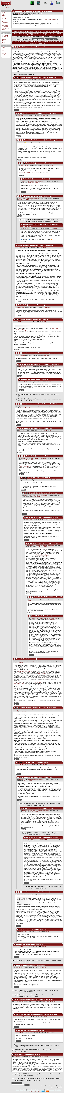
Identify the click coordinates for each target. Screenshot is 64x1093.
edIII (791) (19, 247)
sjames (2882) (20, 307)
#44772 (24, 407)
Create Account (6, 28)
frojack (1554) (19, 321)
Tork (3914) (25, 228)
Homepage (53, 142)
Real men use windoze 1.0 (28, 995)
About (3, 12)
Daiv (53, 1074)
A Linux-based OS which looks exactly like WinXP (31, 1078)
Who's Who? (5, 52)
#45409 (56, 599)
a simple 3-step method (49, 19)
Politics (3, 42)
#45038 (44, 946)
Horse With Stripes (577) (25, 366)
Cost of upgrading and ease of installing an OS (41, 220)
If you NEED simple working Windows (31, 1074)
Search (3, 19)
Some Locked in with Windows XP (26, 990)
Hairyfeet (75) (20, 406)
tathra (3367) (17, 49)
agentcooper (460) (20, 1016)
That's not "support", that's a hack (26, 1050)
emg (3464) (20, 764)
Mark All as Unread (51, 39)
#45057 (34, 496)
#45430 (49, 619)
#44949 (27, 459)
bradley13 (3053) (18, 1001)
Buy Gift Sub (5, 26)
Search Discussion (48, 35)
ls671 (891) (22, 142)
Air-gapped (21, 394)
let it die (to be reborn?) (28, 47)
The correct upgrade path (28, 999)
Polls (3, 21)
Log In (3, 29)
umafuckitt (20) (21, 355)
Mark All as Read (38, 39)
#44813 (44, 1001)
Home (17, 1090)
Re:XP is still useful (23, 965)
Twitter (3, 47)
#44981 (47, 931)
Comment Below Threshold (25, 74)
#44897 (29, 182)
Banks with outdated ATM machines (29, 172)
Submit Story (5, 24)
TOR (3, 56)
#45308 (49, 1032)
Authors (4, 18)
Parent (16, 109)
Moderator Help (17, 1083)
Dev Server (4, 54)
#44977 (44, 764)
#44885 (16, 711)
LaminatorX (20, 13)
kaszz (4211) (17, 1056)
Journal (39, 182)
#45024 (49, 480)
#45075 (53, 519)
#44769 (44, 247)
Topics (3, 17)
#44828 (46, 1016)
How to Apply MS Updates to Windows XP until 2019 (32, 11)
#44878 (50, 382)
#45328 (37, 841)
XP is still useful (24, 960)
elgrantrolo (48, 1049)
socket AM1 (38, 682)
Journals (4, 15)
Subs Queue (5, 25)
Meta (3, 40)
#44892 (20, 199)
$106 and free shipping (43, 555)
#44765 (46, 355)
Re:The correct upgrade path (32, 1014)
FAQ (3, 14)
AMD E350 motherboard (25, 671)
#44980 (45, 894)
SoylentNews (6, 4)
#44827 (46, 430)
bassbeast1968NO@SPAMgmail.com (34, 406)
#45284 (32, 811)
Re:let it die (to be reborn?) (31, 77)
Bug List (4, 53)
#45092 (41, 546)
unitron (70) (22, 430)
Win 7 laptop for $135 (26, 466)
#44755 (48, 142)
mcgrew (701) (25, 181)
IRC (2, 49)
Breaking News (5, 36)
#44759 (51, 165)
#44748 (42, 79)
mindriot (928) (19, 967)
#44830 (44, 967)
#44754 (45, 115)
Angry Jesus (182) (25, 165)
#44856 (52, 366)
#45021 (46, 307)
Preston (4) (18, 79)
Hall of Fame (5, 22)
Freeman (45, 1045)
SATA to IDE (41, 673)
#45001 (25, 780)
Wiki (3, 50)
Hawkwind (55, 803)
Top (28, 35)
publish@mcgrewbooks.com (37, 181)
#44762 (44, 321)
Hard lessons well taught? (24, 1054)
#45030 (51, 228)
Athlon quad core (19, 683)
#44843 (41, 1056)
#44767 (16, 662)
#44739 (42, 49)
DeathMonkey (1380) (22, 1032)
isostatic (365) (19, 946)
